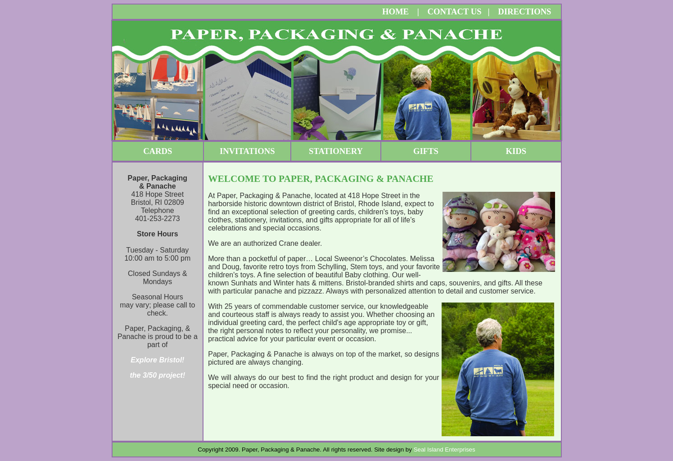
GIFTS (425, 151)
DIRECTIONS (524, 11)
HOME (395, 11)
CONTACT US (454, 11)
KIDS (516, 151)
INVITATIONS (247, 151)
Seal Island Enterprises (444, 449)
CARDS (157, 151)
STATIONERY (336, 151)
